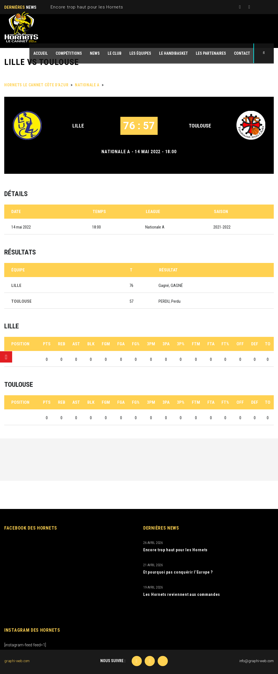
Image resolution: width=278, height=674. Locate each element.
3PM (151, 343)
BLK (90, 343)
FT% (225, 343)
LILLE (78, 126)
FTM (196, 343)
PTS (47, 343)
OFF (240, 343)
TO (267, 343)
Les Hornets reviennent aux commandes (181, 594)
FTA (210, 343)
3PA (166, 343)
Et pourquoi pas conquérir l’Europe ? (178, 572)
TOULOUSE (200, 126)
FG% (136, 343)
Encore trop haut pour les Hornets (87, 7)
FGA (121, 343)
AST (76, 343)
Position (20, 343)
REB (61, 343)
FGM (106, 343)
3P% (180, 343)
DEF (254, 343)
